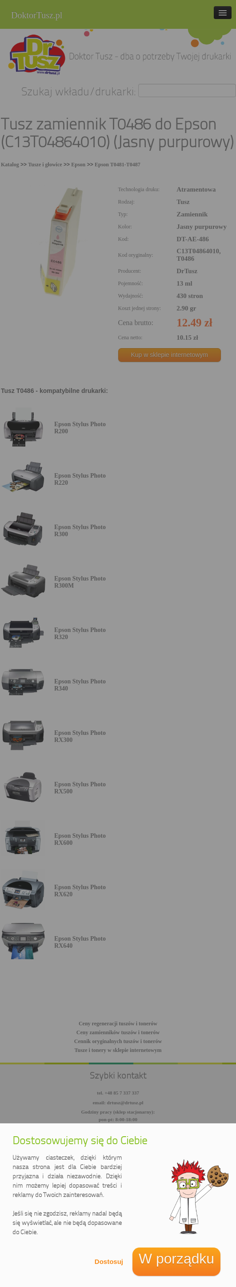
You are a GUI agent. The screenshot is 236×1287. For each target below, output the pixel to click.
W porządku (176, 1259)
